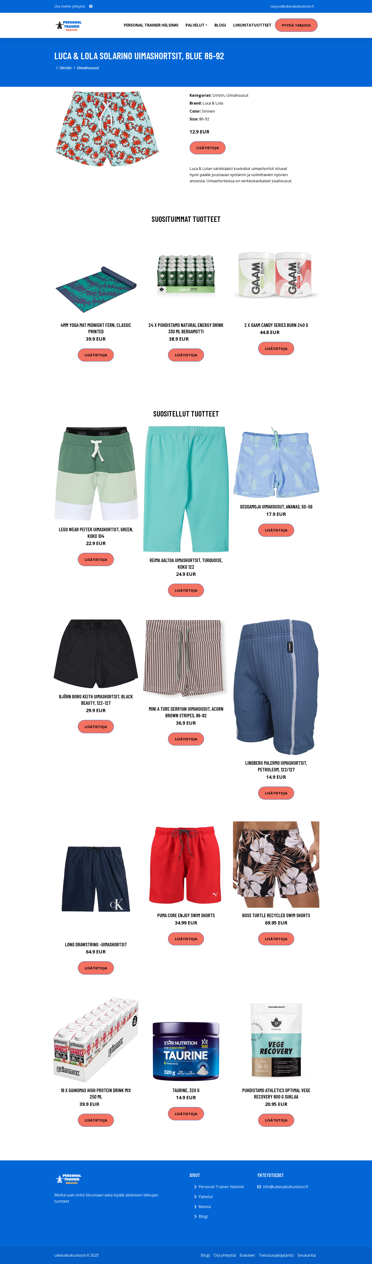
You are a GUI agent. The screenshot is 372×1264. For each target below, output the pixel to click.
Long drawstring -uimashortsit (96, 944)
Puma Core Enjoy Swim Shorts (186, 915)
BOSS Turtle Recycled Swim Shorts (276, 915)
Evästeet (247, 1255)
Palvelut (206, 1196)
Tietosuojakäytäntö (276, 1255)
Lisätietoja (207, 147)
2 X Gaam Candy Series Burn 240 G (276, 325)
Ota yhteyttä (225, 1255)
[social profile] (90, 6)
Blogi (220, 25)
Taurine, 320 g (186, 1090)
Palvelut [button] (195, 25)
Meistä (205, 1206)
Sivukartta (307, 1255)
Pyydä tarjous (296, 25)
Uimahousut (88, 67)
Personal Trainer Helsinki (151, 25)
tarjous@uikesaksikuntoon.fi (292, 6)
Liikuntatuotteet (252, 25)
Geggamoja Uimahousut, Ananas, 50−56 (276, 506)
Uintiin (66, 67)
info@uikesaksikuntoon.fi (285, 1186)
